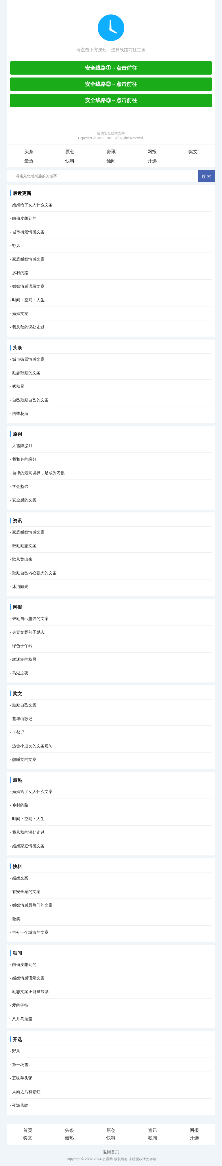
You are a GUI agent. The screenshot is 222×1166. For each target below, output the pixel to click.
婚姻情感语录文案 (28, 286)
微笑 (16, 918)
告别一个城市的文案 (30, 932)
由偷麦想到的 (24, 218)
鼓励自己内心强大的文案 (34, 573)
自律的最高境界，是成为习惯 (38, 473)
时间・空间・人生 (28, 300)
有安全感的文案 (26, 891)
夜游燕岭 (20, 1105)
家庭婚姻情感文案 (28, 259)
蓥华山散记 (22, 718)
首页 (27, 1130)
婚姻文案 (20, 313)
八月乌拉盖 (22, 1018)
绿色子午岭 (22, 645)
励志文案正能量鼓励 (30, 991)
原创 (70, 151)
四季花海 (20, 413)
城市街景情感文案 (28, 232)
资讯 (111, 151)
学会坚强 (20, 486)
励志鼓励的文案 (26, 372)
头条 (29, 151)
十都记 (18, 732)
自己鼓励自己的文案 (30, 400)
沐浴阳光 (20, 586)
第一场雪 (20, 1064)
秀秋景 (18, 386)
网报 (152, 151)
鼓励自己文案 (24, 705)
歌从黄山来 (22, 559)
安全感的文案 (24, 500)
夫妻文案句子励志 (28, 632)
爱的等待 (20, 1005)
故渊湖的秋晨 (24, 659)
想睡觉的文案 (24, 759)
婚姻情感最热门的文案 (32, 905)
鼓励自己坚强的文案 (30, 618)
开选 (152, 160)
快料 (70, 160)
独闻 (111, 160)
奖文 (193, 151)
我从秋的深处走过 (28, 327)
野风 (16, 245)
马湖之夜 (20, 673)
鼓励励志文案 (24, 545)
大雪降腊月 (22, 445)
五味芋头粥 (22, 1078)
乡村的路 (20, 272)
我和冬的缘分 (24, 459)
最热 (29, 160)
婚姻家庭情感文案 (28, 846)
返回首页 (111, 1152)
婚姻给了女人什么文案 (32, 204)
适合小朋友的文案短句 (32, 745)
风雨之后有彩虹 (26, 1091)
